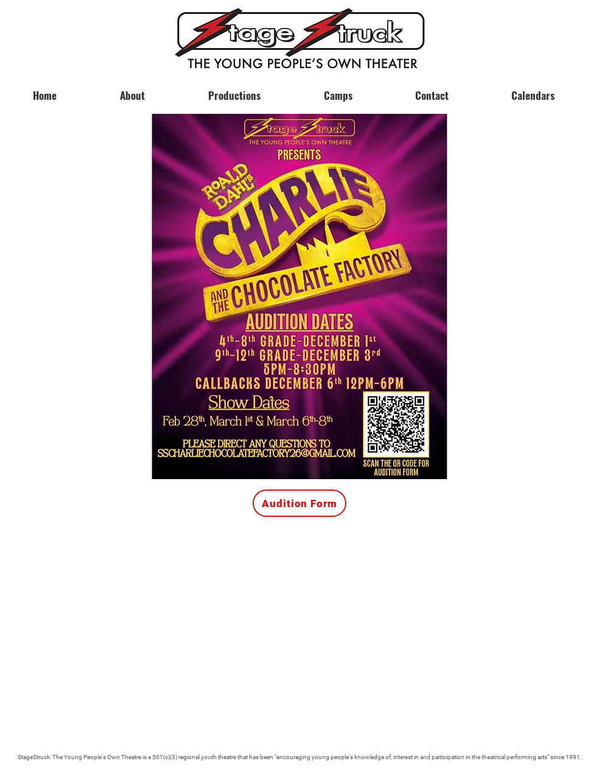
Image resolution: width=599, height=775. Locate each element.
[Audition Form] (299, 503)
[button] (533, 90)
